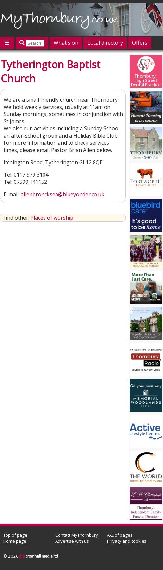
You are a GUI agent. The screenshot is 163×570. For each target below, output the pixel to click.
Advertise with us (72, 541)
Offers (139, 42)
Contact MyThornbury (76, 535)
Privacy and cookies (126, 541)
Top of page (15, 535)
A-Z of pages (119, 535)
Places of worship (52, 217)
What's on (66, 42)
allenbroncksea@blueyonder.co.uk (62, 194)
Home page (14, 541)
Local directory (105, 42)
